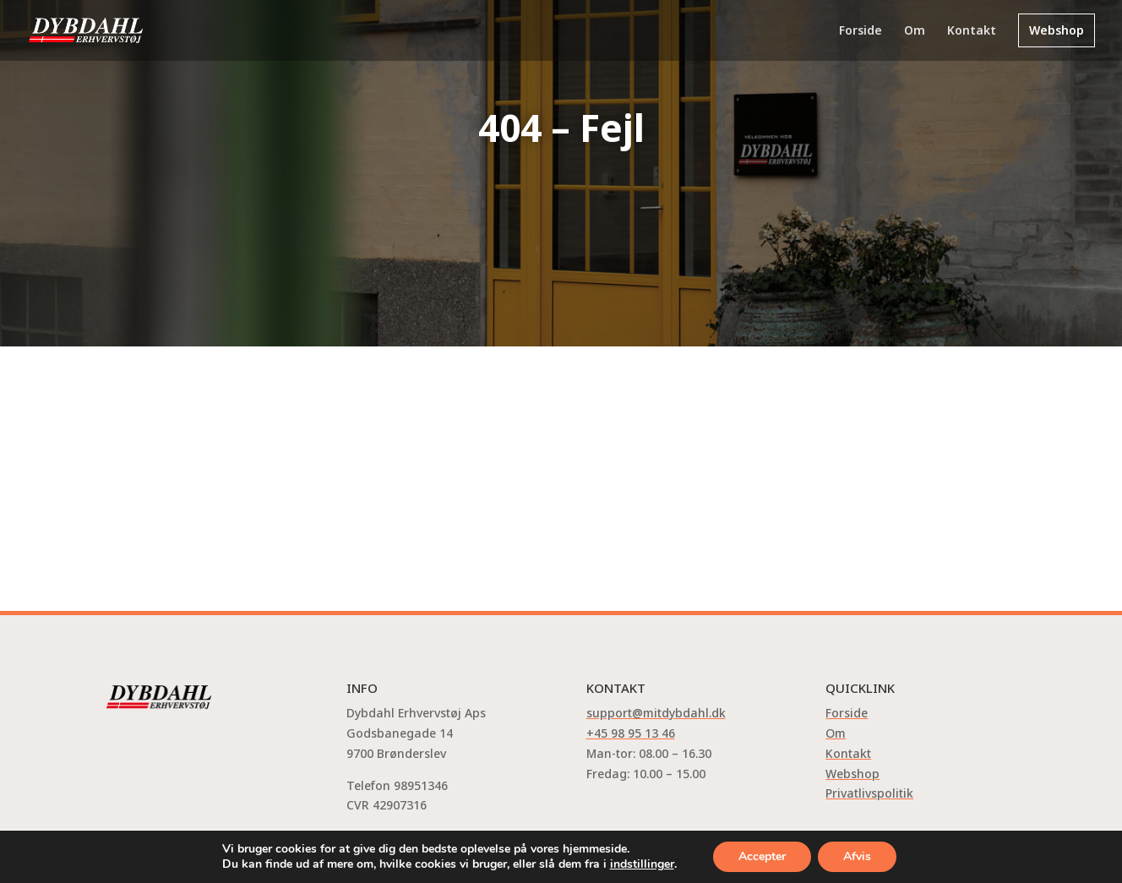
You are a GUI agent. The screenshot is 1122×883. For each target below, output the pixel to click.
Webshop (1056, 30)
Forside (860, 31)
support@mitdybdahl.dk (656, 713)
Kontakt (971, 31)
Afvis (857, 856)
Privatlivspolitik (869, 793)
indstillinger (642, 864)
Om (914, 31)
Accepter (762, 856)
